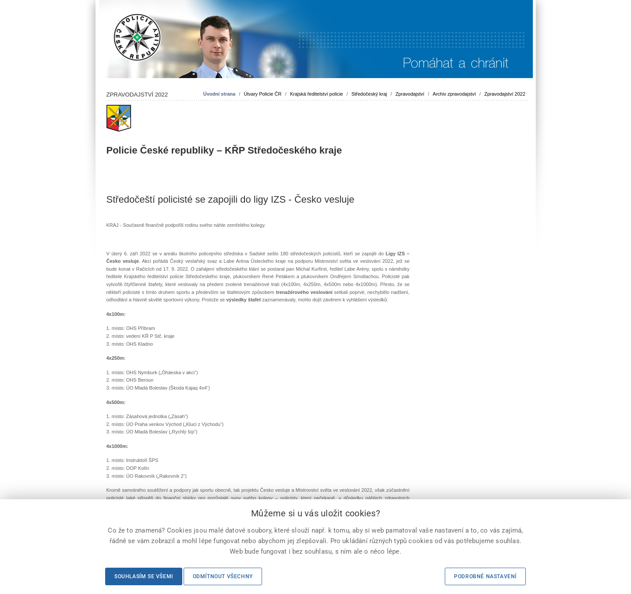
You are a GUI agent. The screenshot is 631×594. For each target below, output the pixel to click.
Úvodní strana (219, 94)
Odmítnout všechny (223, 576)
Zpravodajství (409, 94)
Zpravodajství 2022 (504, 94)
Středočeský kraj (369, 94)
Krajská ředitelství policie (316, 94)
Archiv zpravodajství (454, 94)
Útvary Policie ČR (262, 94)
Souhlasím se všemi (143, 576)
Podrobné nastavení (485, 576)
